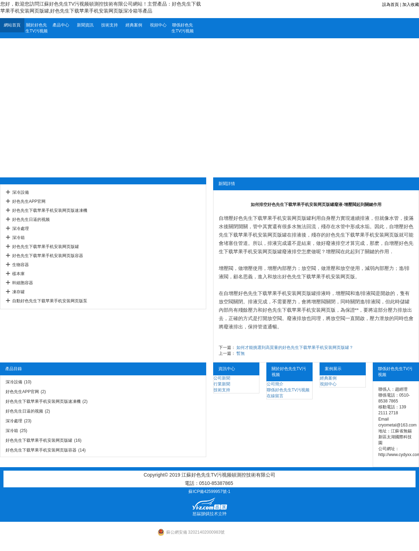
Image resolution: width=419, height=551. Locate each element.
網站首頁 (12, 25)
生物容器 (20, 264)
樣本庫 (18, 273)
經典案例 (134, 25)
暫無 (240, 353)
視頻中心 (158, 25)
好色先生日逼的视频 (31, 219)
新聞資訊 (85, 25)
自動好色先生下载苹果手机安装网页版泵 (49, 300)
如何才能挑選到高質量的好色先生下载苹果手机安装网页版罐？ (294, 347)
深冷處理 (20, 228)
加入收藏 (410, 4)
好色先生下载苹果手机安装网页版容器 (47, 255)
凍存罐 (18, 291)
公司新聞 (221, 378)
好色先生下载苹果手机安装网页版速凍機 (49, 210)
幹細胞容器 (22, 282)
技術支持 (109, 25)
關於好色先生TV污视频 (36, 28)
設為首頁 (390, 4)
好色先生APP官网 (29, 201)
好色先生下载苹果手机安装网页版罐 (45, 246)
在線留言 (275, 395)
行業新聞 (221, 384)
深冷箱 (18, 237)
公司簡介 (275, 384)
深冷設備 (20, 192)
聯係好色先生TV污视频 (182, 28)
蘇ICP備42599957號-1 (209, 491)
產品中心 (61, 25)
